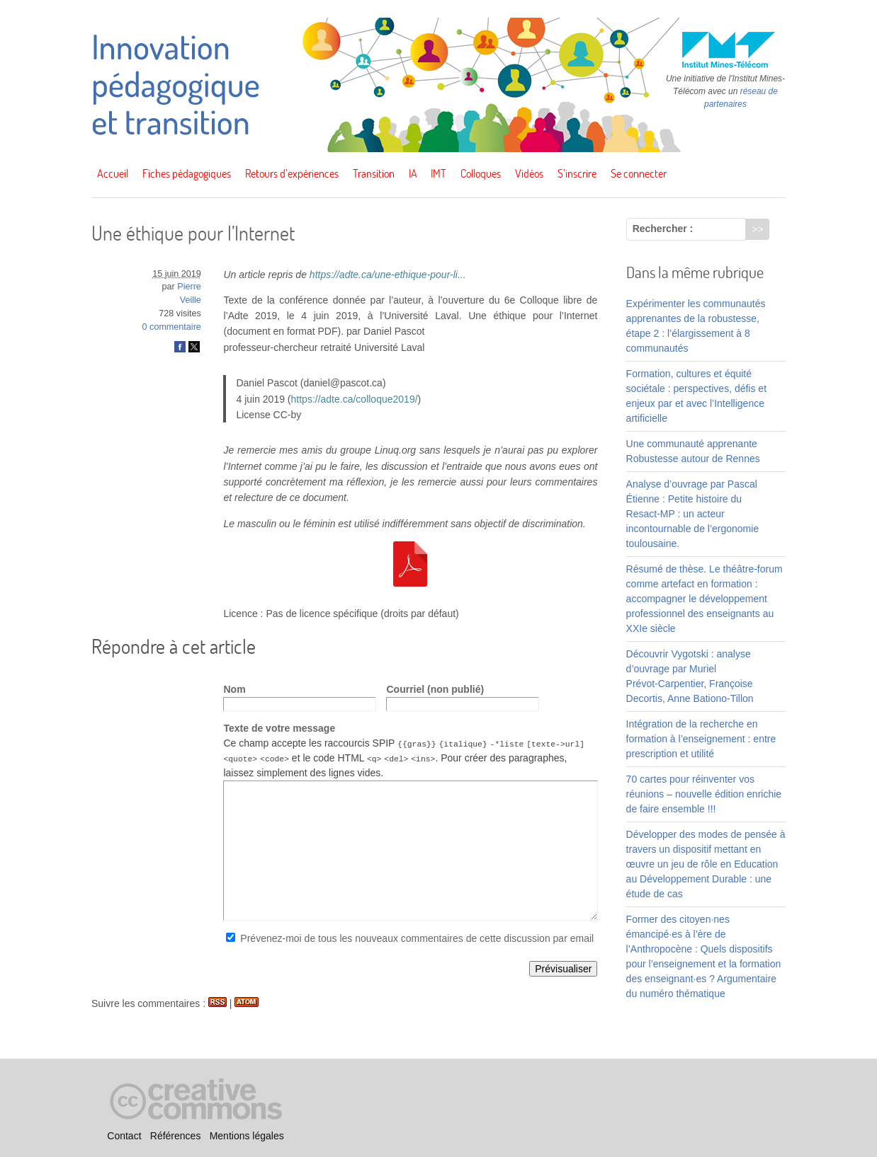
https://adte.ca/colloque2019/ (354, 399)
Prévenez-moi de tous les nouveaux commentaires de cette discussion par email (417, 938)
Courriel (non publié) (435, 689)
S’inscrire (577, 173)
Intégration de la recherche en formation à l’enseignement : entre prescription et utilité (701, 738)
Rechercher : (663, 228)
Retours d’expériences (292, 173)
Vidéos (529, 173)
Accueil (112, 173)
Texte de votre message (279, 728)
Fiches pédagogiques (186, 173)
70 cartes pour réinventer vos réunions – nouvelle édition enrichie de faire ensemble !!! (703, 793)
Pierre (189, 287)
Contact (124, 1135)
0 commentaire (171, 327)
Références (175, 1135)
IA (413, 173)
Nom (234, 689)
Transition (374, 173)
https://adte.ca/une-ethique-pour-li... (388, 274)
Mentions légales (247, 1135)
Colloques (480, 173)
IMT (438, 173)
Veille (190, 300)
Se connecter (639, 173)
